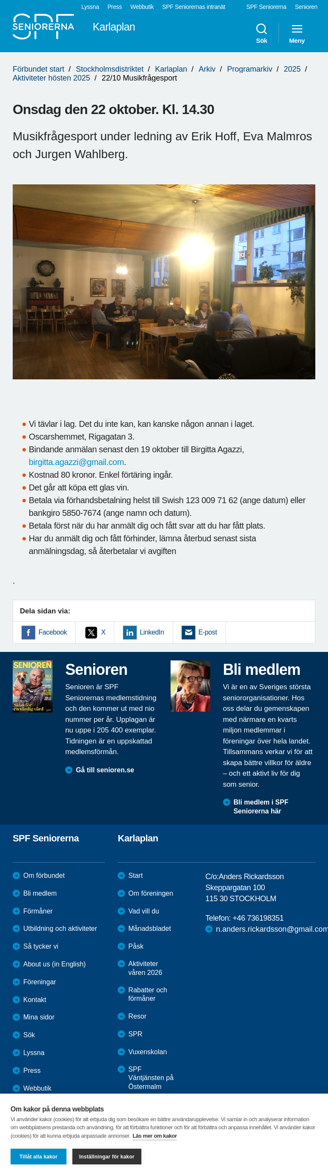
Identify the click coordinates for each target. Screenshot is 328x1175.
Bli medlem (40, 893)
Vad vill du (143, 911)
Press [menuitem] (114, 6)
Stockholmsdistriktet (109, 69)
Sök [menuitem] (261, 33)
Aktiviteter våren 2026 (145, 968)
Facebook (53, 632)
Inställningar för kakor (107, 1157)
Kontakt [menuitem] (34, 999)
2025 (292, 69)
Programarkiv (249, 69)
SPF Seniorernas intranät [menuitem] (193, 6)
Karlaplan (171, 69)
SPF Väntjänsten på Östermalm (151, 1078)
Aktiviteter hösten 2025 (51, 78)
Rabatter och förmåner (147, 994)
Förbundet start (38, 69)
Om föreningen (150, 893)
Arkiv (206, 69)
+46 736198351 (258, 918)
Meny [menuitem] (297, 33)
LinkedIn (152, 632)
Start (135, 875)
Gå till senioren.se (105, 770)
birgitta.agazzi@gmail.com (76, 462)
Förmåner (37, 911)
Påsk (135, 946)
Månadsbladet (149, 928)
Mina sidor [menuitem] (39, 1017)
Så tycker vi (40, 946)
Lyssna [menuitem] (90, 6)
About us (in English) (54, 964)
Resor (137, 1016)
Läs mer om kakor (154, 1136)
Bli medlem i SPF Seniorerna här (261, 807)
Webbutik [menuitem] (142, 6)
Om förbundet (44, 875)
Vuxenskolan (147, 1051)
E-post (207, 632)
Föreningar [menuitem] (39, 982)
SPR (135, 1034)
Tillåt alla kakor (38, 1157)
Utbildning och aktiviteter (60, 928)
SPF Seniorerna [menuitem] (266, 6)
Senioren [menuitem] (306, 6)
